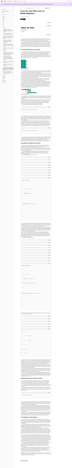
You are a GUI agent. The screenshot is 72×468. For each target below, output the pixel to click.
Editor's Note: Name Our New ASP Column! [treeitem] (8, 49)
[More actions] (51, 8)
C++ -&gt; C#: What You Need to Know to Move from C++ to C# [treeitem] (8, 34)
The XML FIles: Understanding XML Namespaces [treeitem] (8, 62)
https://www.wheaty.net (44, 453)
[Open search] (68, 1)
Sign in (70, 1)
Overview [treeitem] (4, 14)
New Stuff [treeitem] (4, 50)
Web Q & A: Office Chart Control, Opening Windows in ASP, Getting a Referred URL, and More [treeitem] (8, 53)
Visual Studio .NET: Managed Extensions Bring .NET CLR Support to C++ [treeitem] (7, 41)
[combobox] (7, 9)
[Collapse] (13, 7)
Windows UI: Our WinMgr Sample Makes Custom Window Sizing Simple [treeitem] (8, 37)
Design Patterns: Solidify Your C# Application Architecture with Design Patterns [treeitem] (8, 45)
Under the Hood (41, 42)
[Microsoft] (1, 1)
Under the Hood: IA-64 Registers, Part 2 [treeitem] (8, 69)
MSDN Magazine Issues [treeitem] (5, 11)
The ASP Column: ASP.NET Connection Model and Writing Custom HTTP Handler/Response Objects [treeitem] (8, 58)
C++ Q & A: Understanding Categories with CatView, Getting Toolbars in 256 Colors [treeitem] (8, 72)
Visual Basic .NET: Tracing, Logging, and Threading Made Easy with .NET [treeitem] (8, 30)
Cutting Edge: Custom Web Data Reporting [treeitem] (8, 65)
